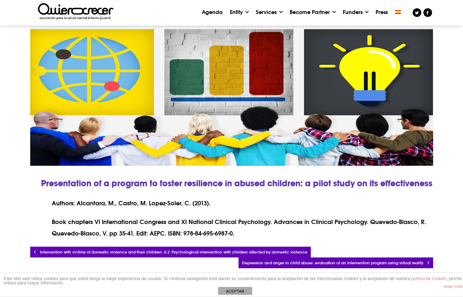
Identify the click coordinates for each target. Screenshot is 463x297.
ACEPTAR (235, 291)
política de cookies (429, 278)
